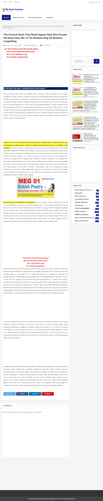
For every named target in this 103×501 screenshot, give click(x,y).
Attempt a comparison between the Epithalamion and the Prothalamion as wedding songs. (91, 78)
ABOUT (10, 2)
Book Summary (80, 196)
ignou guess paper (81, 221)
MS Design (72, 498)
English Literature (19, 17)
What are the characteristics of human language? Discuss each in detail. (91, 136)
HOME (4, 2)
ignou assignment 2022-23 (84, 217)
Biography (49, 17)
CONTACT (16, 2)
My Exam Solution (44, 498)
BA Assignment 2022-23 (83, 190)
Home (6, 17)
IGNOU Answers (80, 211)
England (23, 327)
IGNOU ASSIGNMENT (82, 208)
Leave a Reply (46, 45)
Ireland (23, 335)
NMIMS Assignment (81, 214)
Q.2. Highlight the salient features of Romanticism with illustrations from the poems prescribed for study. (91, 91)
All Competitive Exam (35, 17)
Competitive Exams (82, 199)
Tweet (9, 393)
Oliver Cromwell (33, 110)
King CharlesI (21, 277)
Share (22, 393)
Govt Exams (79, 205)
